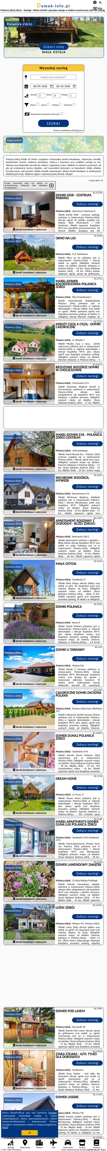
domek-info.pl (53, 5)
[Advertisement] (53, 976)
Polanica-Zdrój (13, 198)
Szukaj (53, 123)
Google (52, 1112)
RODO (5, 1127)
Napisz (103, 1149)
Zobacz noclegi (87, 204)
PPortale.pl (16, 1149)
